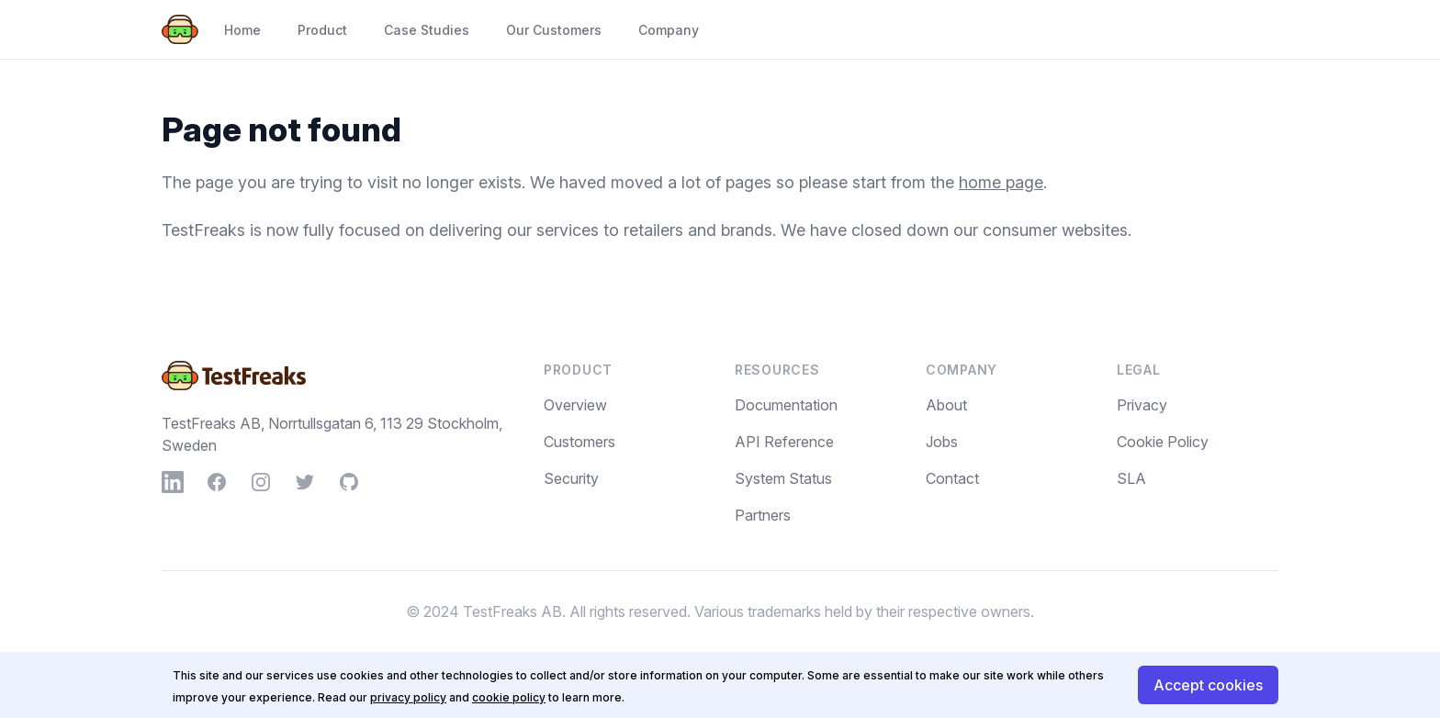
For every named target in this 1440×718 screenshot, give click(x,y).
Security (571, 478)
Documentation (786, 405)
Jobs (942, 441)
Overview (575, 405)
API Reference (784, 441)
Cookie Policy (1163, 441)
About (946, 405)
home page (1001, 182)
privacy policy (408, 697)
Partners (763, 515)
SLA (1131, 478)
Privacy (1142, 405)
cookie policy (509, 697)
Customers (579, 441)
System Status (783, 478)
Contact (952, 478)
